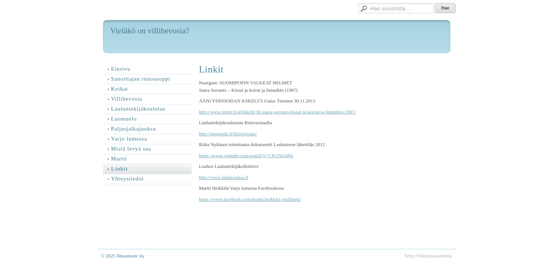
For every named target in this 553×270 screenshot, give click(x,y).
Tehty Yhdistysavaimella (428, 256)
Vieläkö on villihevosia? (150, 30)
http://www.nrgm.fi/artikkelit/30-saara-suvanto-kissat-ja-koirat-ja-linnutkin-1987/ (277, 112)
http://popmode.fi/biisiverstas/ (228, 133)
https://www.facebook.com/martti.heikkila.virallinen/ (250, 199)
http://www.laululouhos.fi (224, 177)
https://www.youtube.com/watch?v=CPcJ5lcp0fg (246, 155)
